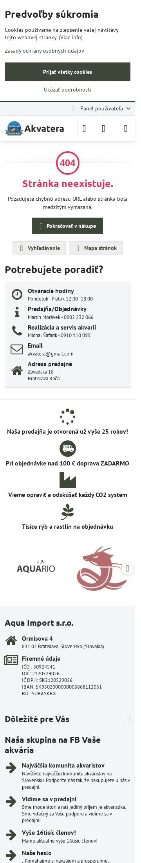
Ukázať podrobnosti (67, 89)
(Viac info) (71, 37)
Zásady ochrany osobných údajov (44, 50)
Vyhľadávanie (39, 248)
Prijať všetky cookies (67, 71)
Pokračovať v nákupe (66, 226)
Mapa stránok (95, 248)
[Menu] (125, 128)
